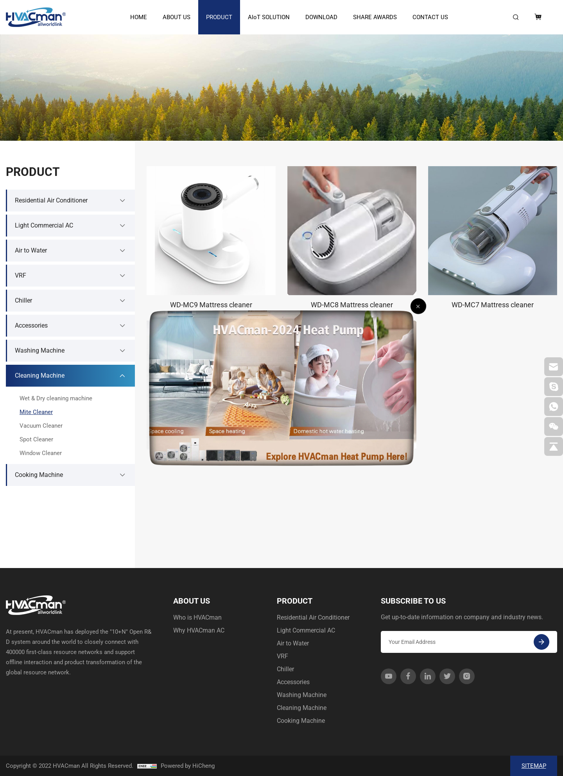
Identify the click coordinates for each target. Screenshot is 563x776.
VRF (282, 656)
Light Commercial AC (306, 630)
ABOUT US (176, 17)
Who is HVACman (197, 617)
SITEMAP (534, 765)
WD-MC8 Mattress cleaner (352, 305)
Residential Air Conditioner (313, 617)
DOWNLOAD (321, 17)
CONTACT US (430, 17)
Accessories (293, 682)
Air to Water (293, 643)
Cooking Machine (301, 720)
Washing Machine (301, 695)
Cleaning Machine (301, 707)
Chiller (285, 669)
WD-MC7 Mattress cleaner (493, 305)
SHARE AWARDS (375, 17)
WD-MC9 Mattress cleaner (211, 305)
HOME (138, 17)
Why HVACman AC (198, 630)
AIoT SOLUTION (269, 17)
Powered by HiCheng (188, 765)
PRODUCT (219, 17)
